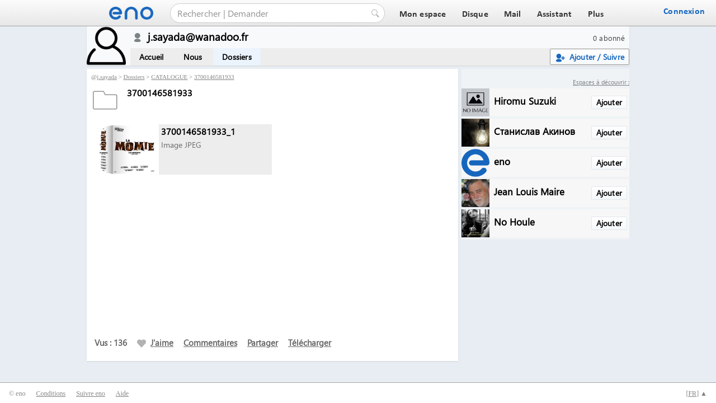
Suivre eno (90, 393)
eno (502, 160)
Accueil (151, 56)
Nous (192, 56)
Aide (122, 393)
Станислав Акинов (534, 130)
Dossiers (237, 56)
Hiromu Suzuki (525, 100)
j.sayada (107, 76)
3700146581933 (214, 76)
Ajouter (609, 102)
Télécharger (309, 342)
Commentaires (210, 342)
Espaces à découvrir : (601, 82)
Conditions (50, 393)
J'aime (155, 342)
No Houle (514, 221)
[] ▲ (696, 393)
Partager (262, 342)
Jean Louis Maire (529, 191)
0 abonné (609, 38)
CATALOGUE (169, 76)
